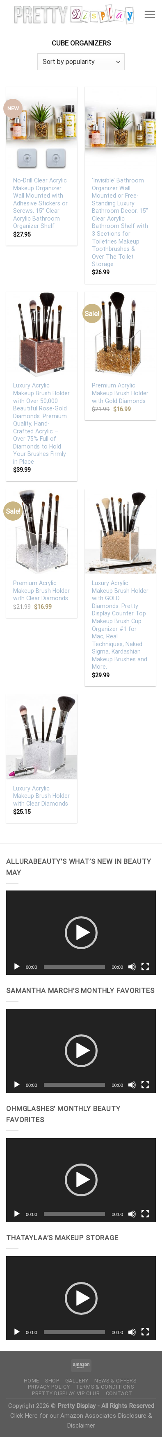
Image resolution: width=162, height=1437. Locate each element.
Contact (119, 1393)
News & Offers (115, 1381)
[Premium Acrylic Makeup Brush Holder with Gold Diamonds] (120, 333)
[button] (81, 932)
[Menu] (150, 14)
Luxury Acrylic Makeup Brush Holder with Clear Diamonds (41, 796)
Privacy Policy (49, 1387)
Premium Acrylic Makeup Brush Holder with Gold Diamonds (120, 393)
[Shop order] (81, 61)
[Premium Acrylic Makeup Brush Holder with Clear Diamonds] (41, 531)
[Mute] (132, 967)
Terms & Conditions (104, 1387)
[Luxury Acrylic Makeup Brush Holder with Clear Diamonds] (41, 736)
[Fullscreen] (145, 967)
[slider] (74, 967)
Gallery (77, 1381)
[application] (81, 932)
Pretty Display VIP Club (66, 1393)
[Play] (17, 967)
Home (32, 1381)
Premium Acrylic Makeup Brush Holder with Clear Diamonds (41, 590)
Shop (52, 1381)
